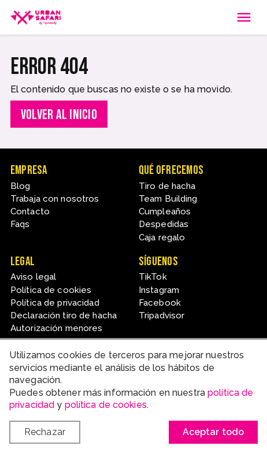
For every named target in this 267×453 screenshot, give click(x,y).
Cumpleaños (165, 211)
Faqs (19, 224)
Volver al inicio (59, 114)
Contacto (30, 211)
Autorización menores (56, 328)
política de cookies (106, 404)
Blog (20, 186)
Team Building (168, 199)
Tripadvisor (161, 315)
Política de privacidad (54, 303)
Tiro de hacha (167, 186)
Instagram (159, 290)
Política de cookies (50, 290)
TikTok (153, 277)
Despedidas (163, 224)
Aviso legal (33, 277)
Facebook (160, 303)
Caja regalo (162, 237)
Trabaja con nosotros (54, 199)
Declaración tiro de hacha (63, 315)
